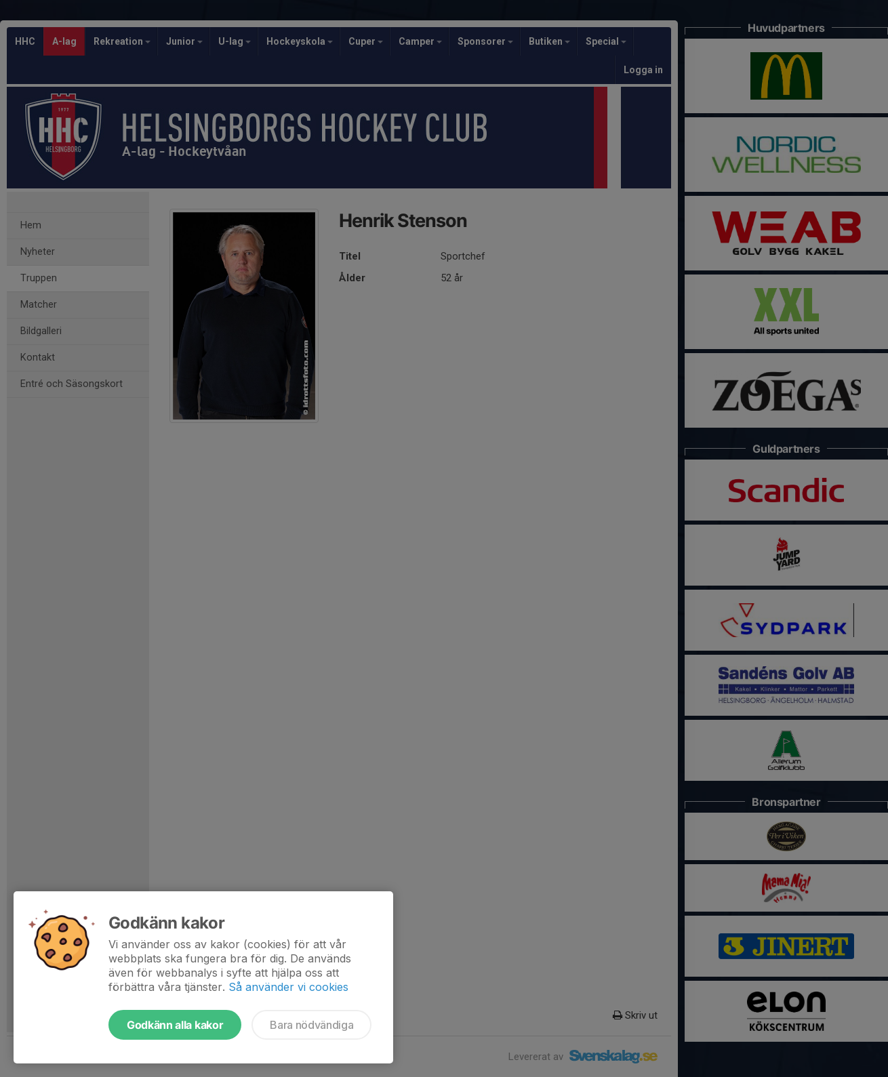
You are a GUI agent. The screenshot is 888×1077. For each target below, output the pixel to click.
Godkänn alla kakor (175, 1025)
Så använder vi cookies (288, 987)
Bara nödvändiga (311, 1025)
